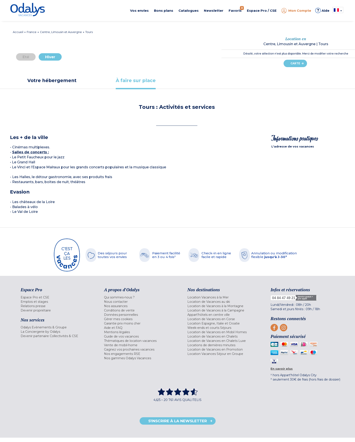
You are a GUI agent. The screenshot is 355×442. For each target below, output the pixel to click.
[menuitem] (57, 297)
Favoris (236, 9)
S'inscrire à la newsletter (177, 421)
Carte (295, 63)
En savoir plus (282, 368)
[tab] (52, 80)
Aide (322, 10)
